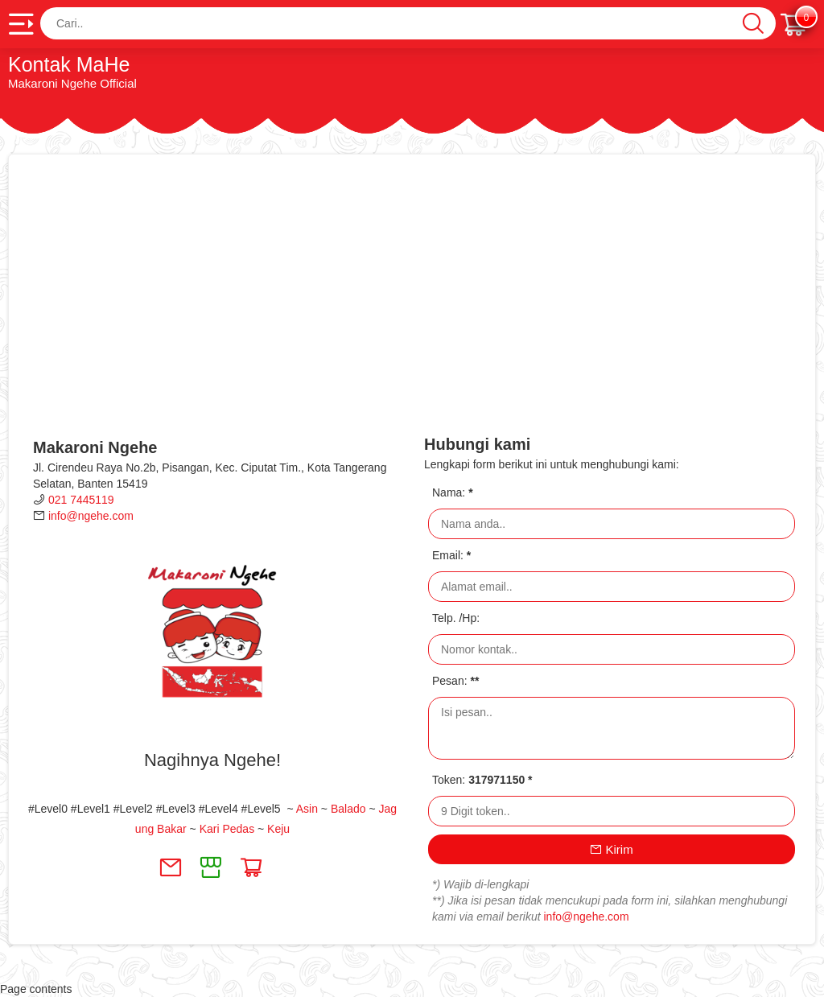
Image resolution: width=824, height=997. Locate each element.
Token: (482, 779)
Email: (451, 555)
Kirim (611, 849)
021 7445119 (81, 499)
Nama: (452, 492)
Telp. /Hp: (456, 618)
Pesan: (455, 680)
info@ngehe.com (91, 515)
